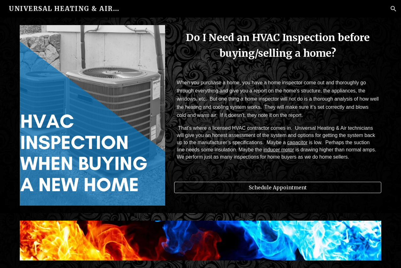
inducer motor (278, 149)
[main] (277, 103)
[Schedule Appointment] (277, 187)
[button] (393, 8)
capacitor (297, 142)
